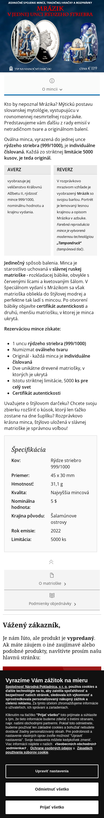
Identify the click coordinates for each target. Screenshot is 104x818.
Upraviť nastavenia (52, 773)
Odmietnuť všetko (52, 790)
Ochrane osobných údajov (51, 750)
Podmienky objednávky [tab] (52, 599)
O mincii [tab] (52, 85)
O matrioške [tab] (52, 579)
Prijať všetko (52, 808)
